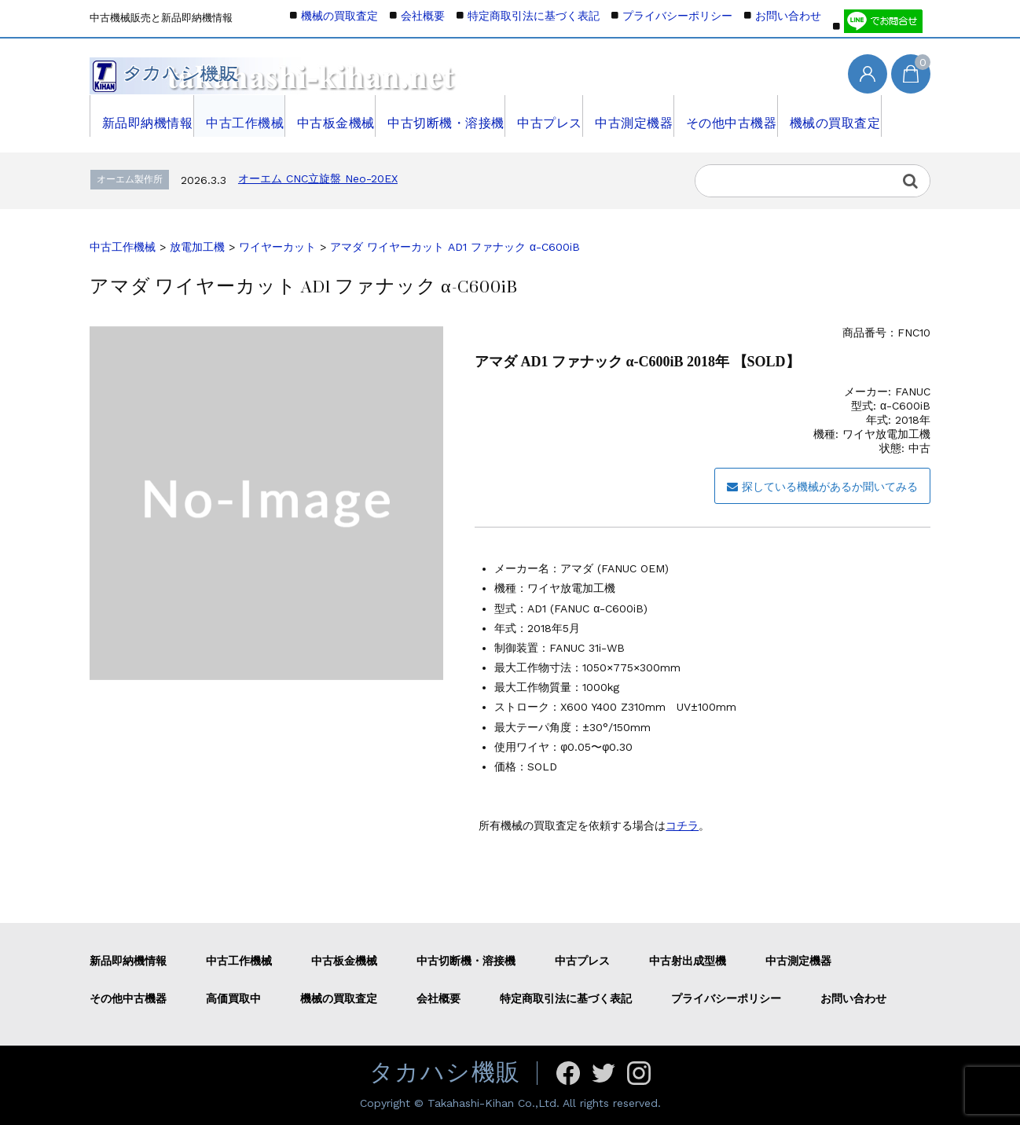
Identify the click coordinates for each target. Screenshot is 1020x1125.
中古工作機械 (241, 115)
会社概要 (423, 15)
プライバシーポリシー (677, 15)
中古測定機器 (634, 115)
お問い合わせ (788, 15)
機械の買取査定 (837, 115)
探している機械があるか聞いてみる (822, 486)
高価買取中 (233, 998)
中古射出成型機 (687, 960)
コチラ (682, 825)
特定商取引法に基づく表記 (534, 15)
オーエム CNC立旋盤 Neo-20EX (318, 178)
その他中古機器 (733, 115)
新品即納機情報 (142, 115)
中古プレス (547, 115)
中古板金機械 (333, 115)
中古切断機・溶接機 (443, 115)
